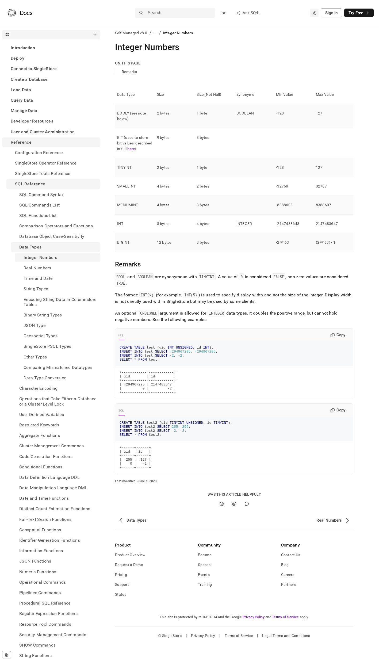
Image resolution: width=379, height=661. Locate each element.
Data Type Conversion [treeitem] (45, 377)
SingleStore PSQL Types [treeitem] (47, 346)
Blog (285, 581)
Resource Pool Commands (45, 624)
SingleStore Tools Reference (42, 173)
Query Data (22, 100)
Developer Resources (32, 121)
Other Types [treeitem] (35, 357)
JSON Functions (35, 561)
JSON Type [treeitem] (34, 325)
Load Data (21, 89)
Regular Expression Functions (48, 613)
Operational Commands (42, 582)
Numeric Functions (37, 571)
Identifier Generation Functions (49, 540)
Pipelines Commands (40, 592)
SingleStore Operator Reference (45, 163)
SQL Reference (30, 183)
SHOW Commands (37, 645)
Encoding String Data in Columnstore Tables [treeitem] (60, 302)
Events (204, 591)
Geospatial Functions (40, 529)
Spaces (204, 581)
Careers (287, 591)
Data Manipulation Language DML (53, 487)
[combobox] (314, 13)
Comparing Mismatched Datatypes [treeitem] (58, 367)
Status (121, 610)
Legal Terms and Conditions (286, 651)
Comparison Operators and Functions (56, 225)
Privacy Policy (254, 633)
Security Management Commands (52, 634)
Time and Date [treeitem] (38, 278)
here (131, 149)
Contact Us (290, 571)
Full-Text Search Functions (45, 519)
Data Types (30, 247)
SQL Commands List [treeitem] (39, 205)
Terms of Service (285, 633)
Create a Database (29, 79)
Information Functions (41, 550)
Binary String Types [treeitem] (43, 315)
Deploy (17, 58)
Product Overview (130, 571)
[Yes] (221, 520)
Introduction (23, 47)
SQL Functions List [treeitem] (38, 215)
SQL (121, 335)
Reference (21, 142)
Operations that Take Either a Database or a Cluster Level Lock (57, 401)
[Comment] (246, 520)
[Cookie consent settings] (6, 655)
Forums (204, 571)
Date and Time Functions (44, 498)
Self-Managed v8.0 (131, 33)
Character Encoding (38, 388)
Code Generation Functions (45, 456)
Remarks (129, 72)
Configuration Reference (39, 152)
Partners (288, 600)
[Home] (19, 13)
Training (205, 600)
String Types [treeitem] (36, 288)
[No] (234, 520)
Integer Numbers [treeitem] (41, 257)
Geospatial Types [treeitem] (41, 335)
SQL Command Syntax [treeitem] (41, 194)
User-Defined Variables (41, 414)
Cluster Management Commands (51, 445)
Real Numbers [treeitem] (37, 267)
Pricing (121, 591)
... (155, 33)
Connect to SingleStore (34, 68)
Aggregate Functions (39, 435)
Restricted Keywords (39, 424)
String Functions (35, 655)
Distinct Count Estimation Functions (54, 508)
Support (122, 600)
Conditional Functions (41, 466)
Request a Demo (129, 581)
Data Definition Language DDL (49, 477)
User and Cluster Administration (43, 131)
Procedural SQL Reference (45, 603)
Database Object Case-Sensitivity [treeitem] (51, 236)
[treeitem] (51, 47)
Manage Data (24, 110)
